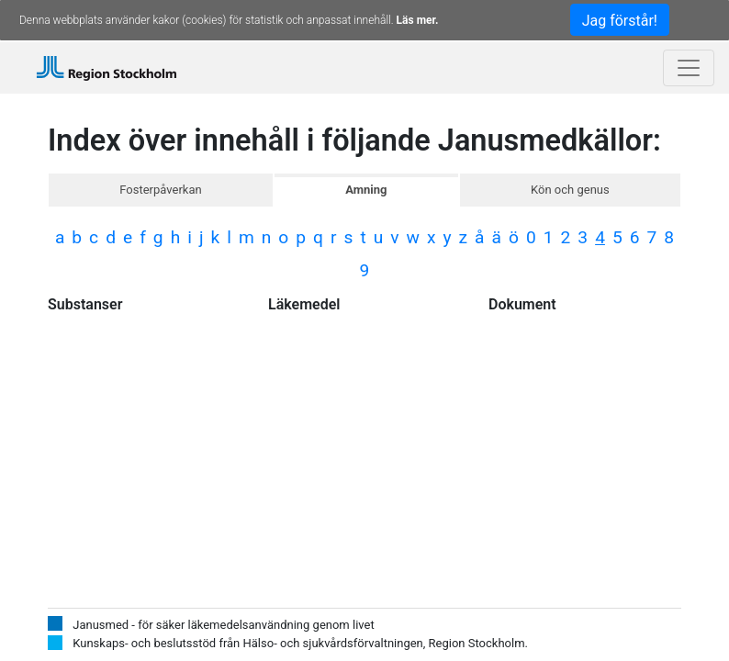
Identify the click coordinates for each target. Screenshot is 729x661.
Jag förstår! (619, 20)
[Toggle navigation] (688, 68)
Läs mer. (418, 20)
